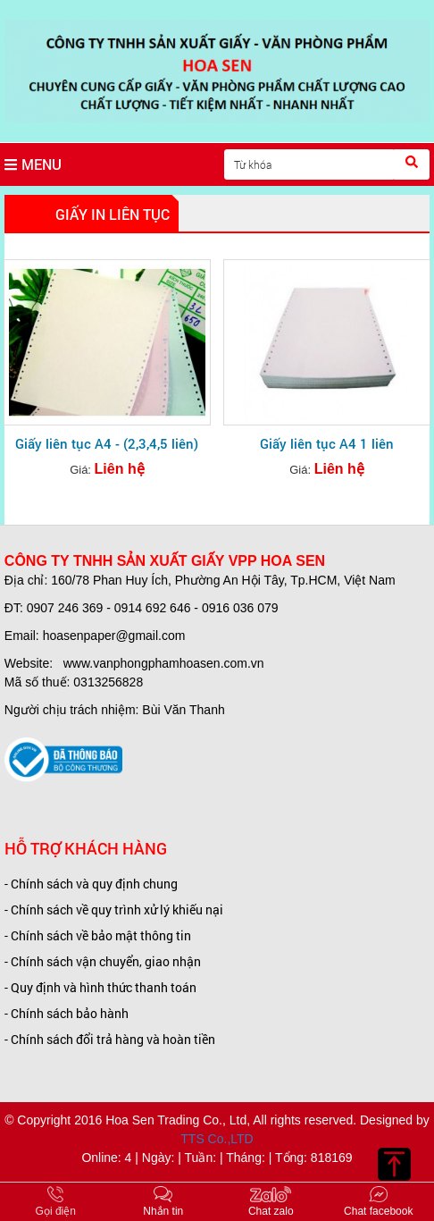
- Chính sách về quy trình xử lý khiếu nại (113, 909)
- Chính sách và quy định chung (91, 883)
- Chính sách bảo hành (66, 1013)
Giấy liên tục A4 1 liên (327, 443)
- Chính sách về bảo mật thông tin (97, 935)
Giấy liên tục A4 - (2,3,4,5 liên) (106, 443)
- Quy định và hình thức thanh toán (100, 987)
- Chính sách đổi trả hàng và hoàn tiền (109, 1039)
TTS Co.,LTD (216, 1139)
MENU (33, 164)
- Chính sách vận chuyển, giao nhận (102, 961)
